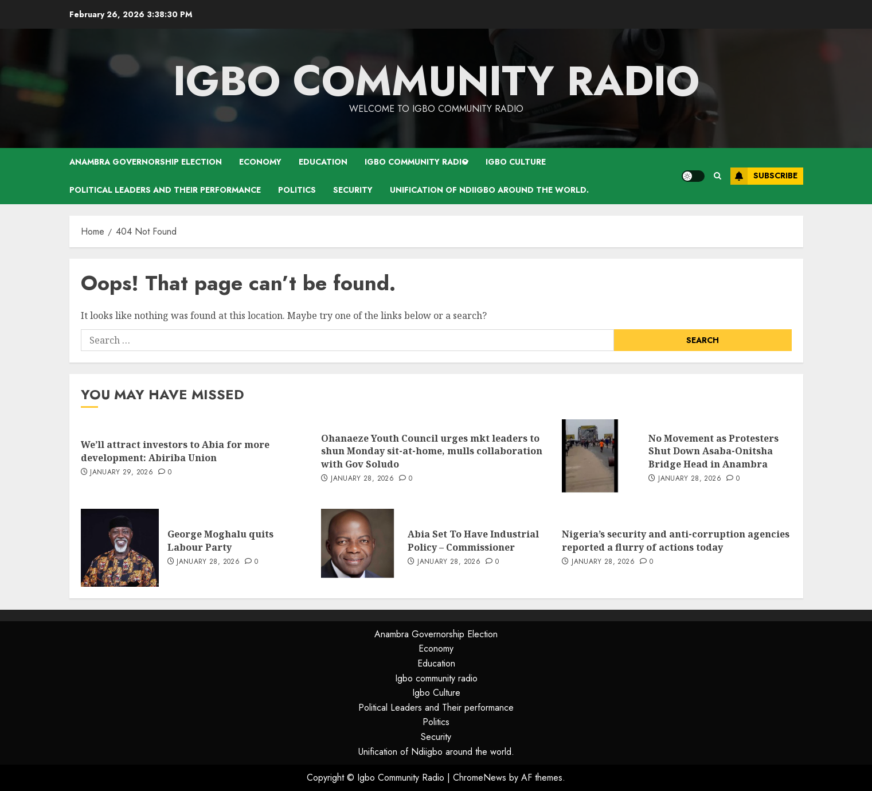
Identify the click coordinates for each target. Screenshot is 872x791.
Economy (260, 161)
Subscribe (763, 176)
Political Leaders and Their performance (165, 190)
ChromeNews (479, 777)
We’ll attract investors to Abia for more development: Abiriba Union (175, 450)
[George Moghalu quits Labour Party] (120, 548)
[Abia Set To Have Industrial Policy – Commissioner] (360, 548)
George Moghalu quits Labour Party (220, 540)
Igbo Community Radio (436, 81)
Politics (297, 190)
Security (353, 190)
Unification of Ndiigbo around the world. (489, 190)
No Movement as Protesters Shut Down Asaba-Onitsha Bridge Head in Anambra (713, 451)
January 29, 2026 (121, 472)
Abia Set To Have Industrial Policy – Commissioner (473, 540)
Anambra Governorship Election (145, 161)
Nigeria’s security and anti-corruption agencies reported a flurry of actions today (675, 540)
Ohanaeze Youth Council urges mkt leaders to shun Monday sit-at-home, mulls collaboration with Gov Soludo (431, 451)
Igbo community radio (416, 161)
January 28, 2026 (362, 479)
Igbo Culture (516, 161)
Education (323, 161)
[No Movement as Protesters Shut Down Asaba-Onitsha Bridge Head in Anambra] (601, 458)
